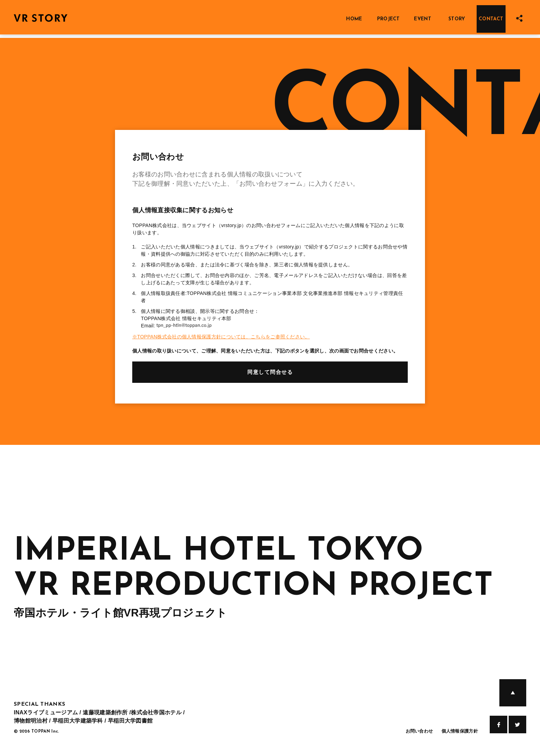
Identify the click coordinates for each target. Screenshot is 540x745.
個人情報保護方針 (460, 731)
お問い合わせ (419, 731)
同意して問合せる (270, 372)
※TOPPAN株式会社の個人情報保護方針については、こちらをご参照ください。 (221, 336)
